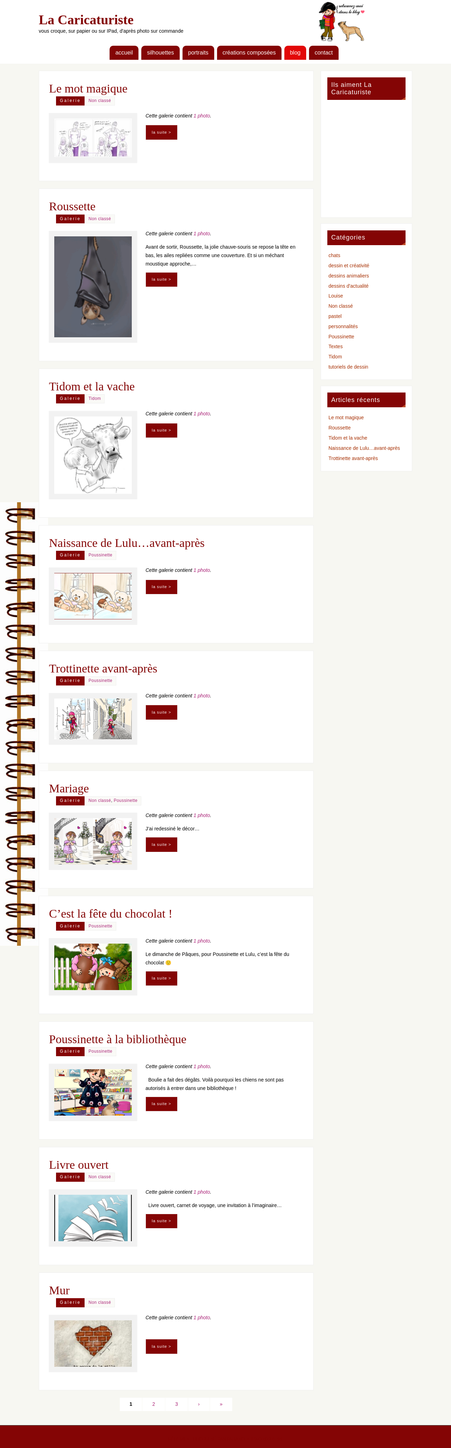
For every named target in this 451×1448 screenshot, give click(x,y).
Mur (59, 1290)
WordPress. (268, 1439)
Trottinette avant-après (103, 668)
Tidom (94, 398)
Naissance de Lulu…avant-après (127, 542)
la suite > (161, 132)
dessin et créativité (348, 265)
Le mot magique (88, 88)
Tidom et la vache (92, 386)
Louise (335, 296)
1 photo (201, 116)
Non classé (99, 100)
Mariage (69, 788)
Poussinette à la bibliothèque (117, 1039)
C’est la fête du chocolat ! (110, 913)
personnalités (343, 326)
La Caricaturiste (86, 19)
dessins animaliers (348, 276)
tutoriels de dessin (348, 367)
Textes (335, 346)
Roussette (72, 206)
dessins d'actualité (348, 286)
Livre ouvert (79, 1164)
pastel (334, 316)
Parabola (238, 1439)
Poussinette (100, 555)
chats (334, 255)
